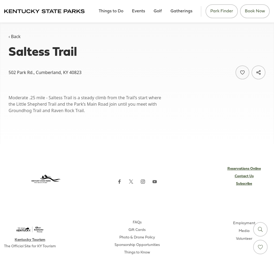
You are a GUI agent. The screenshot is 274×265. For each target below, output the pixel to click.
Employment (244, 223)
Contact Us (244, 176)
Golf (158, 11)
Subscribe (244, 184)
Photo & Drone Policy (137, 237)
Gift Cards (137, 230)
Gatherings (181, 11)
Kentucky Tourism (30, 240)
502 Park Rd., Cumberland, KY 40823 (45, 72)
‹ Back (15, 36)
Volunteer (244, 239)
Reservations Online (244, 169)
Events (138, 11)
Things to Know (137, 253)
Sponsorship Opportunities (137, 245)
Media (244, 231)
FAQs (137, 222)
